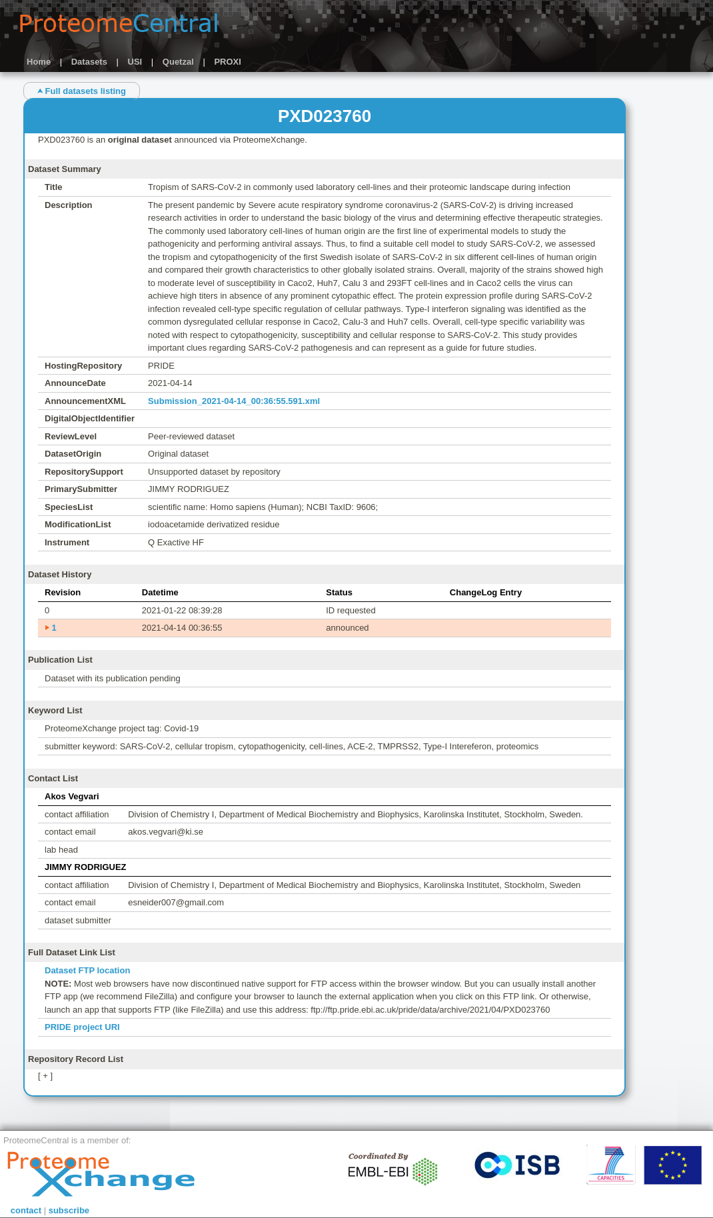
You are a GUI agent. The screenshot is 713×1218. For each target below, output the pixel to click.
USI (135, 62)
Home (39, 62)
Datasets (89, 62)
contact (26, 1210)
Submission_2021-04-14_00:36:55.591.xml (234, 401)
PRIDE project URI (82, 1027)
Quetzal (178, 62)
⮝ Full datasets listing (81, 91)
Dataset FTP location (87, 970)
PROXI (227, 62)
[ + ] (45, 1076)
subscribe (69, 1210)
